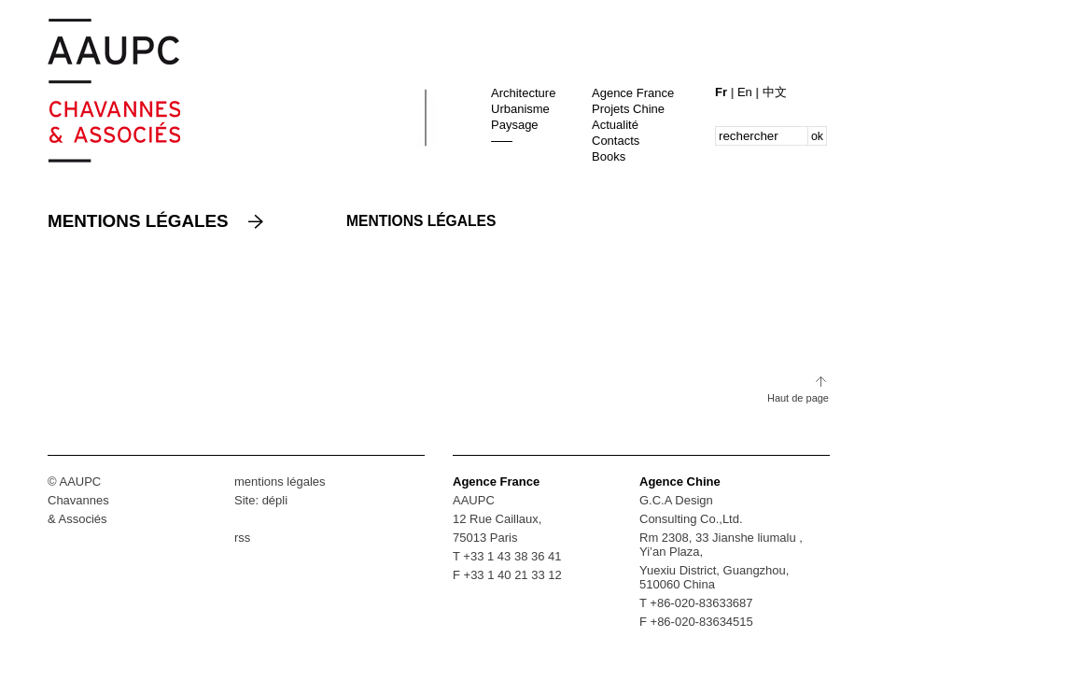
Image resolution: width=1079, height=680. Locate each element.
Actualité (615, 125)
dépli (274, 500)
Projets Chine (628, 109)
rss (242, 538)
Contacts (615, 141)
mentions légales (280, 482)
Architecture (523, 93)
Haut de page (798, 398)
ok (817, 136)
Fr (723, 92)
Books (608, 156)
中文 (775, 92)
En (746, 92)
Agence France (633, 93)
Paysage (515, 125)
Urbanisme (520, 109)
